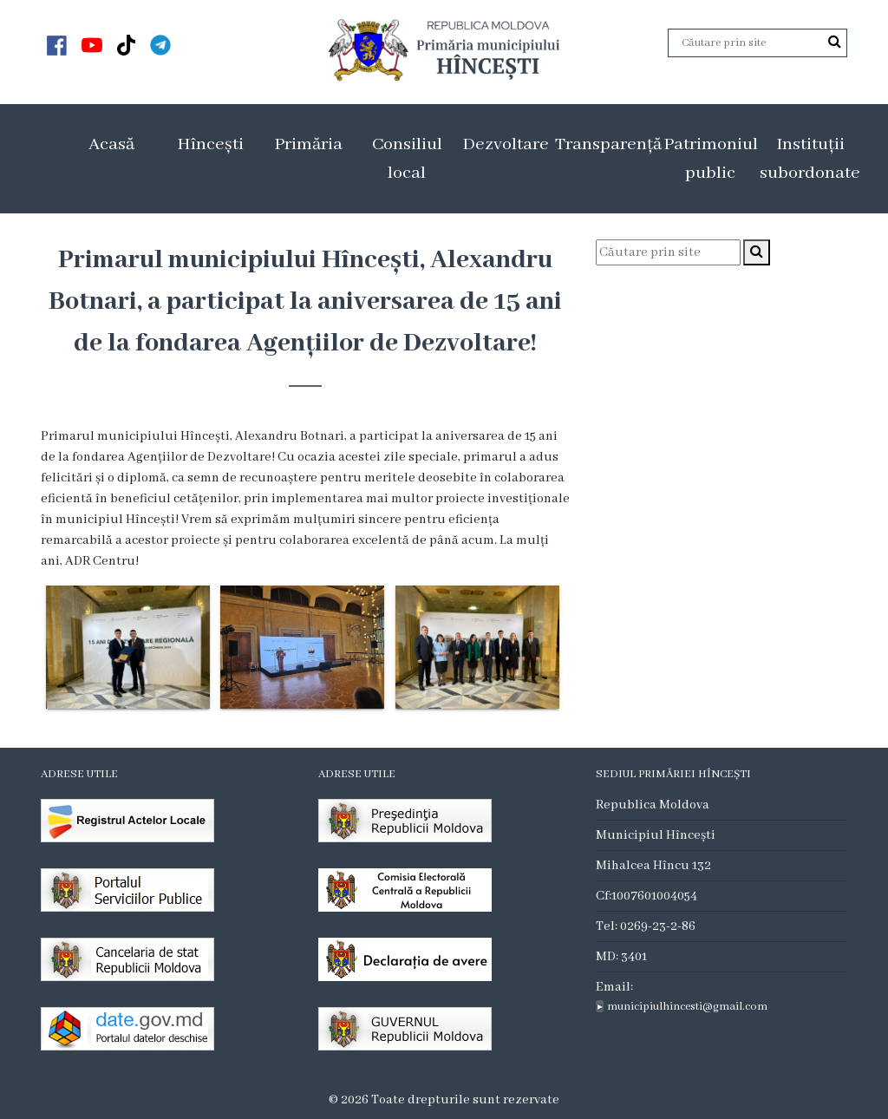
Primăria (308, 144)
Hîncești (210, 144)
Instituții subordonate (810, 159)
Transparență (608, 144)
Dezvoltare (505, 144)
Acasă (111, 144)
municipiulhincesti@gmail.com (687, 1006)
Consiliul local (407, 159)
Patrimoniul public (710, 159)
